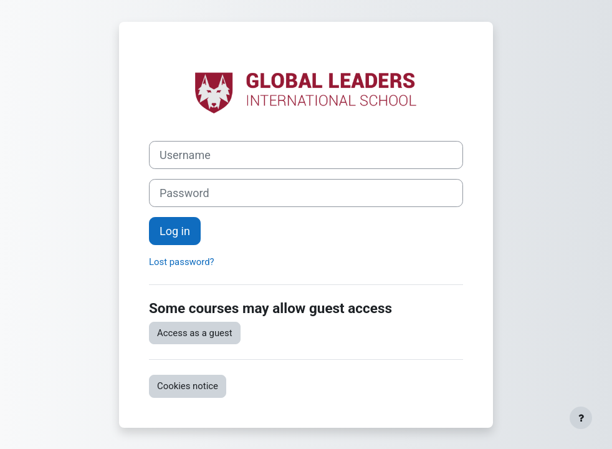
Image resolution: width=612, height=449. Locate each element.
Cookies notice (187, 386)
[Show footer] (581, 418)
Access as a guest (194, 333)
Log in (175, 231)
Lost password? (181, 262)
